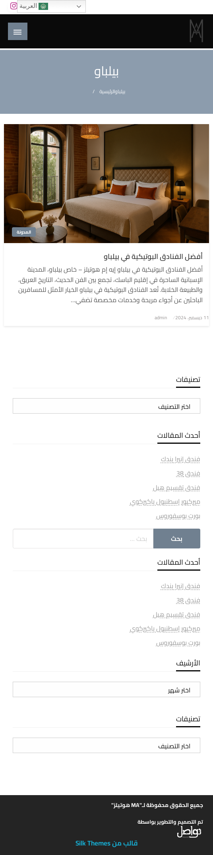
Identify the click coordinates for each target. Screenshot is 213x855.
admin (161, 317)
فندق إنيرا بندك (180, 459)
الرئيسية (107, 91)
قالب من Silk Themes (107, 843)
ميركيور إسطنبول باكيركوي (165, 501)
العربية (33, 6)
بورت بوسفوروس (178, 515)
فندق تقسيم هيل (176, 487)
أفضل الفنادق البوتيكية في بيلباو (153, 256)
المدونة (24, 232)
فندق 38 (188, 473)
